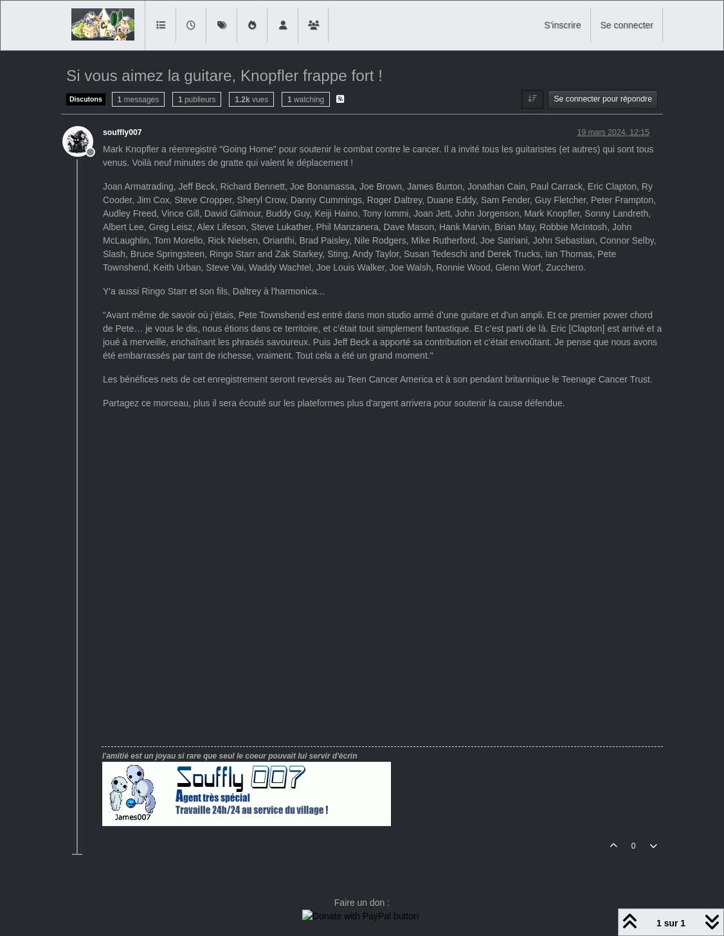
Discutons (85, 99)
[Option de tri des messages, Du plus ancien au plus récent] (532, 99)
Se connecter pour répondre (603, 99)
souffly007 (122, 132)
